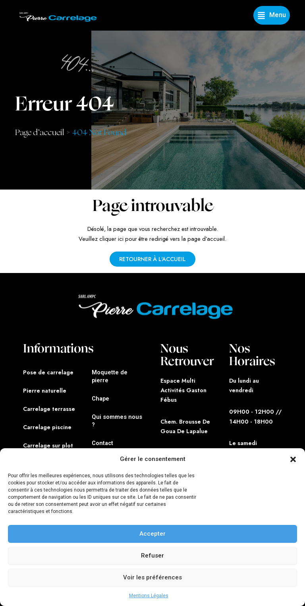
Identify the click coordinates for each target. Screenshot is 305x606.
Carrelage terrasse (49, 409)
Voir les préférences (152, 577)
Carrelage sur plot (48, 445)
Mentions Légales (148, 595)
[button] (293, 459)
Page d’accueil (39, 132)
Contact (102, 443)
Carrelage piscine (47, 427)
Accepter (152, 533)
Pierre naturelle (44, 390)
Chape (100, 398)
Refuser (152, 555)
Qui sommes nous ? (117, 420)
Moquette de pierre (109, 376)
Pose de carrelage (48, 372)
